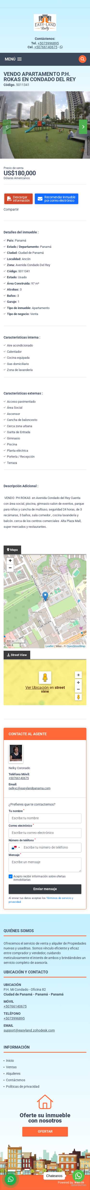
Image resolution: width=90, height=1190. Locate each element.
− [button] (10, 568)
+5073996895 (48, 43)
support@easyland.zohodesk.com (29, 1030)
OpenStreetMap (75, 646)
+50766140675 (45, 47)
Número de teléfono (22, 840)
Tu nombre (16, 811)
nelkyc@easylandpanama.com (29, 788)
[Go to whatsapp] (78, 1176)
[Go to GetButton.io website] (78, 1185)
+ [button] (10, 561)
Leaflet (50, 646)
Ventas (11, 1067)
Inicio (10, 1060)
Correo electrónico (21, 825)
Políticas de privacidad (22, 1086)
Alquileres (13, 1073)
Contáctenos (15, 1080)
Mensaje (15, 855)
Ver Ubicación (37, 687)
